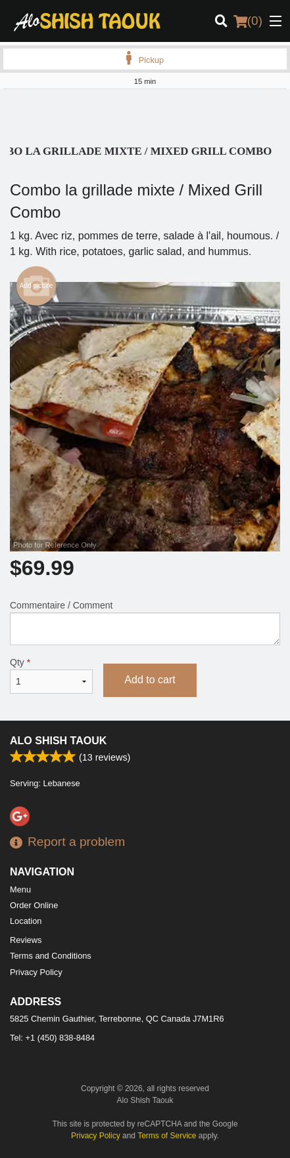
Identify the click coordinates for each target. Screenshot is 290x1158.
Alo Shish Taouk (58, 740)
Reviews (25, 940)
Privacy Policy (36, 972)
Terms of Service (166, 1135)
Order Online (34, 905)
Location (25, 921)
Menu (20, 889)
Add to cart (149, 679)
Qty (51, 675)
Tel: (52, 1038)
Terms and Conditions (50, 956)
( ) (247, 21)
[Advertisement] (145, 115)
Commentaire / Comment (145, 622)
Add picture (36, 286)
